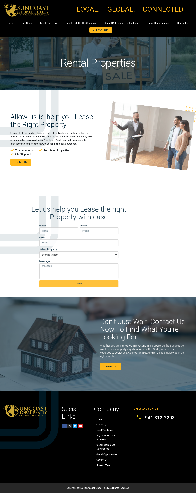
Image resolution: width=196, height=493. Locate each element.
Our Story (27, 23)
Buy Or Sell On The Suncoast (81, 23)
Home (10, 23)
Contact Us (183, 23)
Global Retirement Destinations (121, 23)
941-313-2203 (160, 417)
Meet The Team (48, 23)
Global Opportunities (158, 23)
